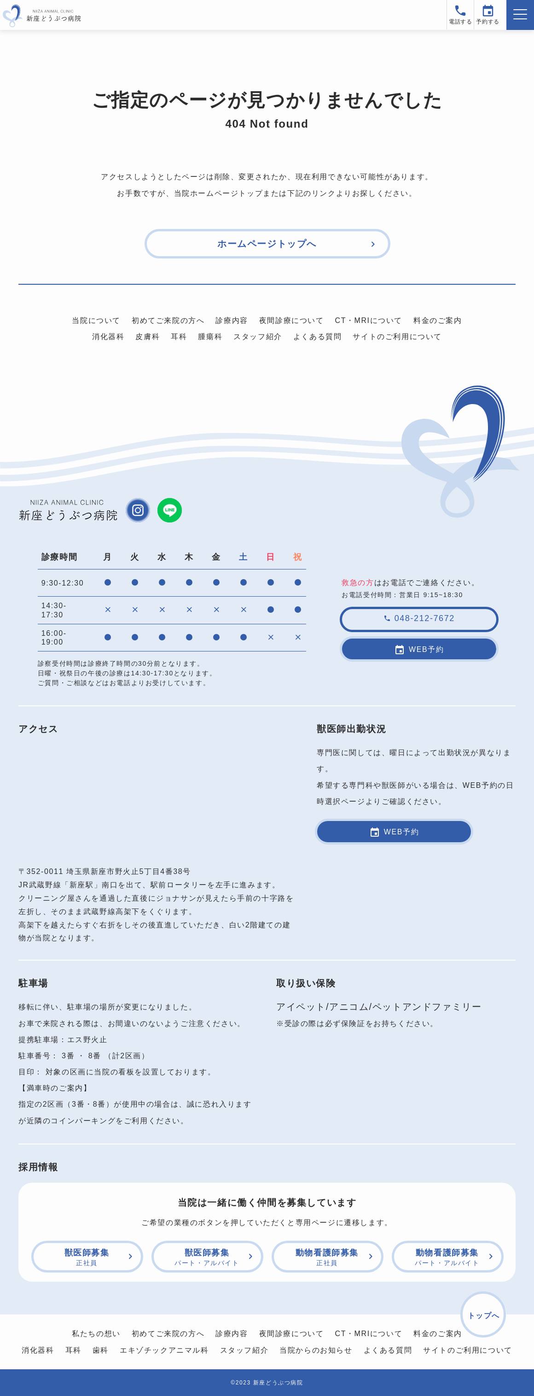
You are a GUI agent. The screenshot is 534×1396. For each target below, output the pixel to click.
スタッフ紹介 (257, 336)
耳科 (179, 336)
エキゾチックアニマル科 (164, 1350)
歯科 (101, 1350)
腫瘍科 (210, 336)
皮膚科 (147, 336)
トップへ (484, 1315)
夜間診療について (291, 320)
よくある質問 (317, 336)
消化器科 (108, 336)
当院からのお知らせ (315, 1350)
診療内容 (231, 320)
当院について (96, 320)
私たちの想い (96, 1333)
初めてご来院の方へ (168, 320)
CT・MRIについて (368, 320)
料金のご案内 (437, 320)
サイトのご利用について (397, 336)
